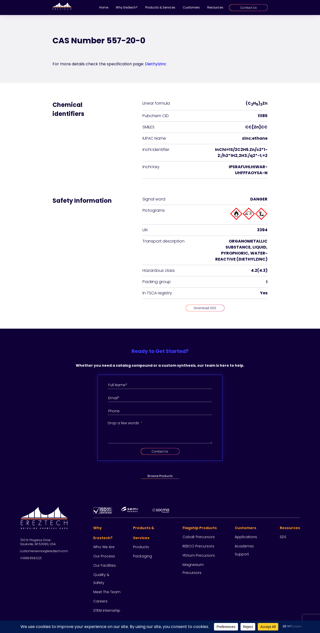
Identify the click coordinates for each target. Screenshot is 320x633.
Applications (246, 536)
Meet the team (106, 591)
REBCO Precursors (198, 546)
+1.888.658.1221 (31, 558)
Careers (100, 601)
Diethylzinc (155, 64)
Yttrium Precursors (198, 555)
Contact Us (248, 8)
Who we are (103, 546)
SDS (283, 536)
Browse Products (160, 476)
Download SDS (205, 308)
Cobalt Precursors (198, 536)
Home (103, 7)
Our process (104, 556)
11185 (263, 116)
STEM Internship (106, 610)
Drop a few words (123, 423)
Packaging (142, 556)
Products (141, 546)
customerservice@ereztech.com (44, 551)
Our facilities (104, 565)
